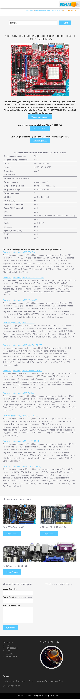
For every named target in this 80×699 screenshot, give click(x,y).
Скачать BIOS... (40, 129)
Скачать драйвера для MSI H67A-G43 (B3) (22, 441)
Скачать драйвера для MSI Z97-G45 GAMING (23, 277)
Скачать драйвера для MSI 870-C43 (19, 252)
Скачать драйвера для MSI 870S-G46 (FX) (22, 466)
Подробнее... (12, 533)
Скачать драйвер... (40, 117)
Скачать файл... (40, 141)
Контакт (9, 653)
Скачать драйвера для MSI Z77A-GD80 (20, 416)
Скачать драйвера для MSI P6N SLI (19, 393)
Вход (8, 651)
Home (8, 645)
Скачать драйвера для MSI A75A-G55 (20, 300)
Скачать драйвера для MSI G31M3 (18, 323)
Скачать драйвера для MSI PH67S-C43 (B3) (22, 370)
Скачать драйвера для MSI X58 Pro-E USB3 (22, 345)
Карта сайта (11, 656)
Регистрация (12, 648)
